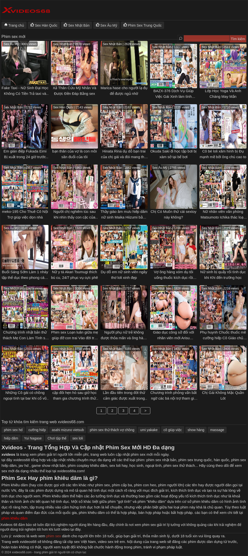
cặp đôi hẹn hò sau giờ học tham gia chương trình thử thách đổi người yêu (74, 398)
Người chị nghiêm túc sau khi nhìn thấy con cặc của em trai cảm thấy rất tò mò (74, 217)
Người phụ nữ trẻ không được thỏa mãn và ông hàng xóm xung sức (124, 337)
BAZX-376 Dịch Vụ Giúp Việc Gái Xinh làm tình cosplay (174, 96)
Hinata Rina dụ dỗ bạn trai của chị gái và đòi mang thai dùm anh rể (124, 156)
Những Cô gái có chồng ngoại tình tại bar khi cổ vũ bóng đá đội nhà (24, 398)
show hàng (196, 430)
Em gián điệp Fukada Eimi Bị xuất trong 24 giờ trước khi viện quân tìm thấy (24, 156)
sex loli (77, 438)
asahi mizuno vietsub (68, 430)
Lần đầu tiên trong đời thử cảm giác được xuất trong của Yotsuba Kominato (124, 398)
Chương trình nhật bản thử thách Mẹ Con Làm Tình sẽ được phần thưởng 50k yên (25, 337)
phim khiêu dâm (14, 518)
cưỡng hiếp (37, 430)
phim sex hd (13, 430)
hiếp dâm (11, 438)
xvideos (8, 454)
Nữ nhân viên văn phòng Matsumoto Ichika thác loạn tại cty (223, 217)
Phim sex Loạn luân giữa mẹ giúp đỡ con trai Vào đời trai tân (74, 337)
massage (217, 430)
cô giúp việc (173, 430)
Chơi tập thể (56, 438)
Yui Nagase (33, 438)
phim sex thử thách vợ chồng (112, 430)
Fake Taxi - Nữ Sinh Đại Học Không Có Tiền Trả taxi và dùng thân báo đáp (25, 93)
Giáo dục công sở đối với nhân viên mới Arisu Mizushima (173, 337)
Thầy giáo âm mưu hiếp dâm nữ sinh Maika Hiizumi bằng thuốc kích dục (123, 217)
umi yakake (149, 430)
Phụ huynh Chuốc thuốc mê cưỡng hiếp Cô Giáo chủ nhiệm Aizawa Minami (223, 337)
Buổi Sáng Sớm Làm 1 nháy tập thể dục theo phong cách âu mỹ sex (25, 277)
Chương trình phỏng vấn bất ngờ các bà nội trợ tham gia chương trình (173, 398)
